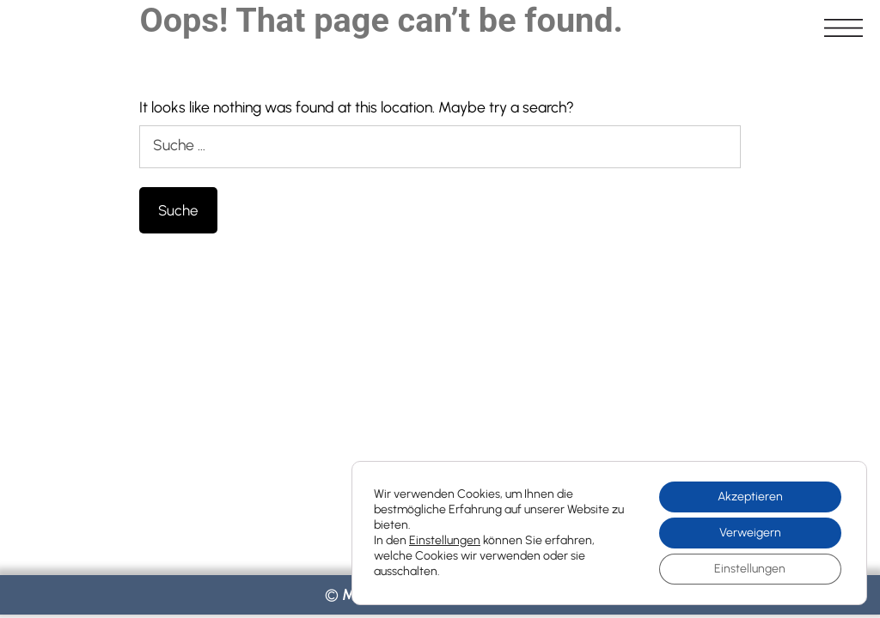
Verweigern (750, 532)
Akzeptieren (750, 496)
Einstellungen (444, 540)
